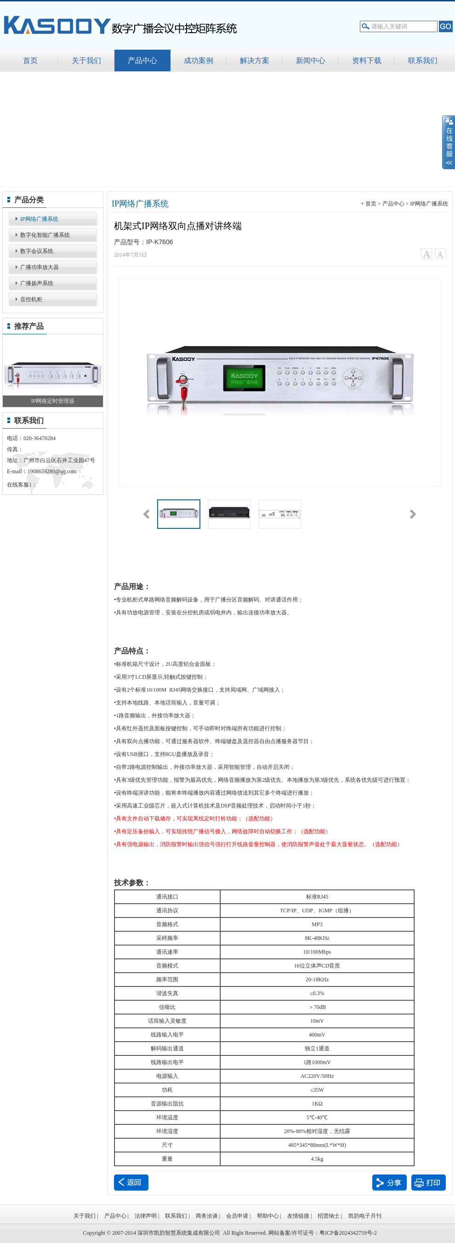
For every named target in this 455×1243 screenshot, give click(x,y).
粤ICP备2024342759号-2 (348, 1233)
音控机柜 (31, 299)
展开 (448, 142)
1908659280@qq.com (52, 471)
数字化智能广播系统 (45, 235)
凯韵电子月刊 (364, 1216)
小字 (440, 254)
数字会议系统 (36, 251)
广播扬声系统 (36, 283)
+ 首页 (368, 203)
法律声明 (146, 1216)
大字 (426, 254)
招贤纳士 (329, 1216)
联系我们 (176, 1216)
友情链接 (298, 1216)
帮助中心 (268, 1216)
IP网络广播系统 (39, 219)
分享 (389, 1182)
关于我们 (85, 1216)
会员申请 (237, 1216)
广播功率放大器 (39, 267)
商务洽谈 (207, 1216)
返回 (131, 1182)
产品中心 (393, 203)
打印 (428, 1182)
